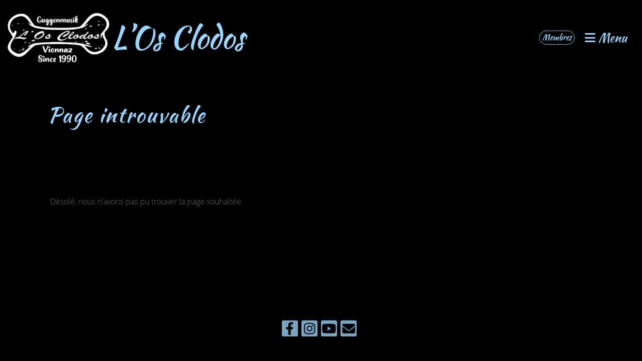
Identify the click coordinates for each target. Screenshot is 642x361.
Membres (557, 37)
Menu (606, 38)
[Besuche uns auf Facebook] (290, 330)
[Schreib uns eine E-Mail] (349, 330)
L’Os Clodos (178, 38)
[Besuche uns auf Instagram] (309, 330)
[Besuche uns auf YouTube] (329, 330)
